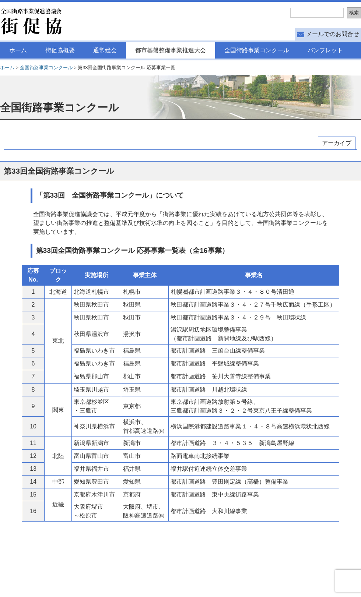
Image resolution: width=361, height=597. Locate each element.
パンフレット (325, 50)
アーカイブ (336, 143)
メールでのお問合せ (332, 34)
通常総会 (105, 50)
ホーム (18, 50)
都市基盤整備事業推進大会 (170, 50)
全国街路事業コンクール (256, 50)
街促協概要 (60, 50)
